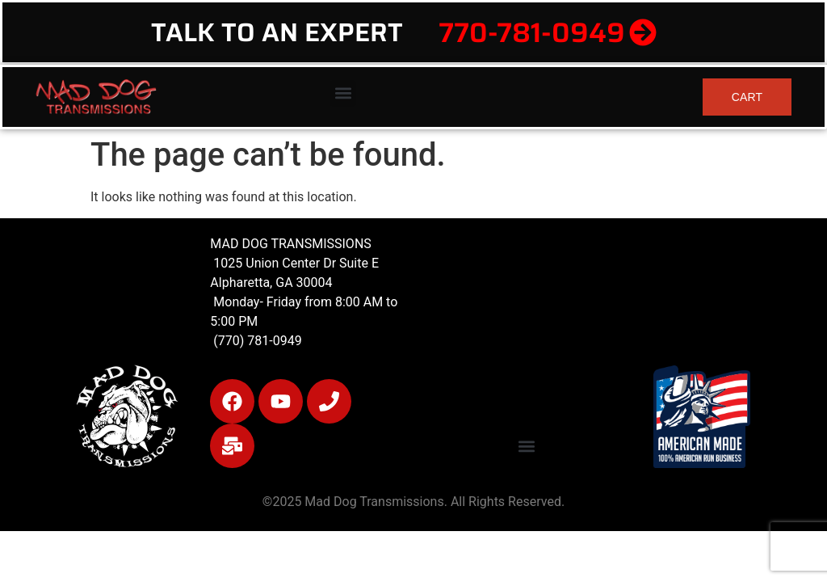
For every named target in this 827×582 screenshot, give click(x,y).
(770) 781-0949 (255, 340)
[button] (343, 93)
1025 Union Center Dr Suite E (296, 263)
